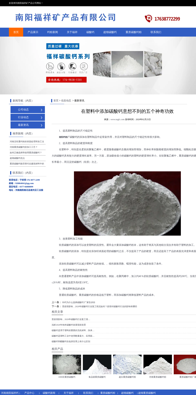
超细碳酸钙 (110, 32)
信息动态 (66, 100)
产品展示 (33, 32)
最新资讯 (23, 125)
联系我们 (156, 32)
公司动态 (23, 109)
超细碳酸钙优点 (17, 158)
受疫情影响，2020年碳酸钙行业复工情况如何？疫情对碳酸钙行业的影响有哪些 (99, 306)
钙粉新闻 (52, 32)
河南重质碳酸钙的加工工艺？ (24, 147)
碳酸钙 (90, 32)
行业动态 (23, 117)
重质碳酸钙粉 (134, 32)
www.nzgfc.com (117, 119)
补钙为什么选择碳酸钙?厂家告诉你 (78, 302)
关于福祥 (72, 32)
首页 (16, 32)
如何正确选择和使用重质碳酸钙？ (26, 152)
